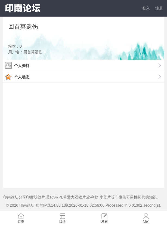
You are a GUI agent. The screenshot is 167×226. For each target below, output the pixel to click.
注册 (159, 8)
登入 (146, 8)
